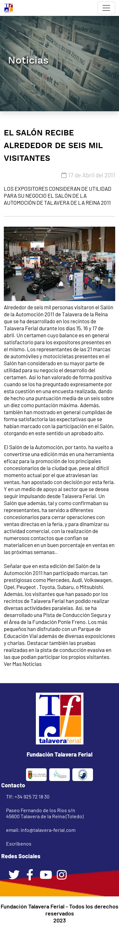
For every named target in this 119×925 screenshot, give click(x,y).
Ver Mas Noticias (23, 664)
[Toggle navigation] (106, 8)
